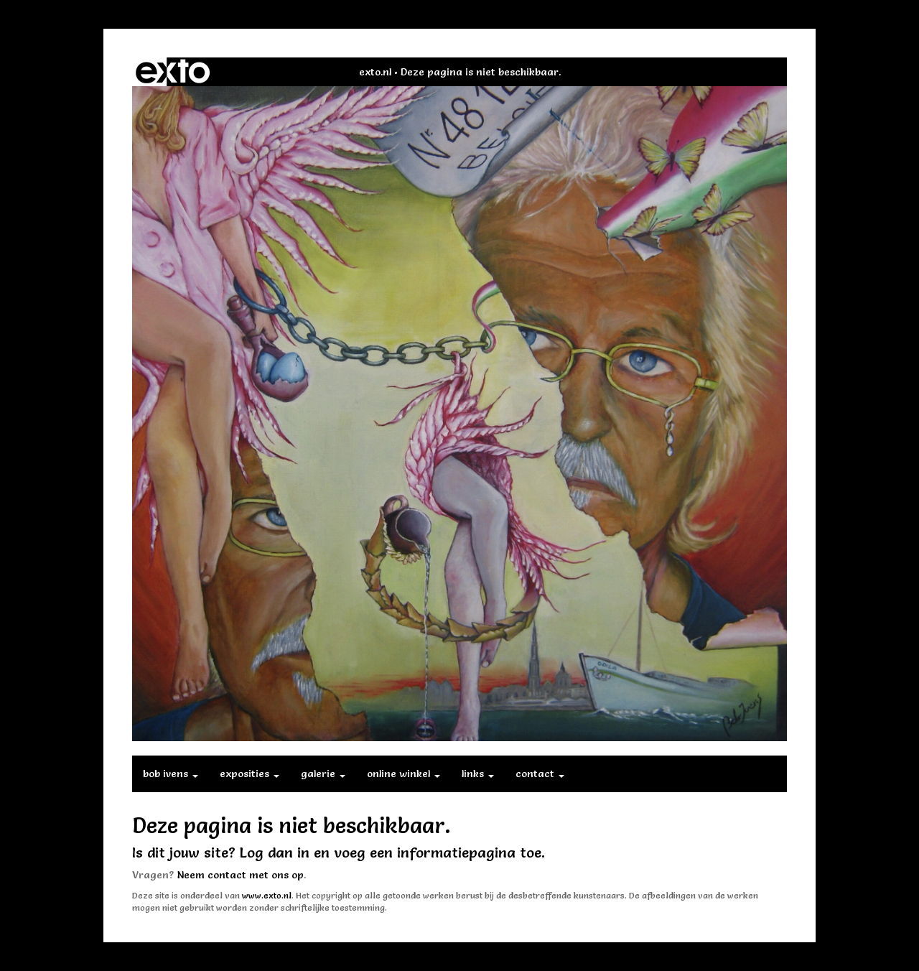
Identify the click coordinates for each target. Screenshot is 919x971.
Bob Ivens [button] (170, 773)
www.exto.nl (266, 895)
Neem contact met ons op (240, 874)
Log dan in (274, 852)
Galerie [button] (323, 773)
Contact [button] (540, 773)
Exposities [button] (249, 773)
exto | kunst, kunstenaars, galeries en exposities (172, 71)
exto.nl (375, 71)
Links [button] (478, 773)
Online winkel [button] (403, 773)
